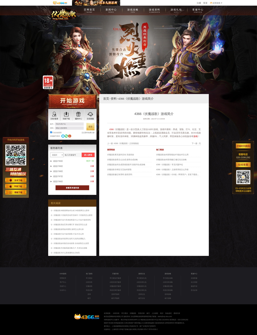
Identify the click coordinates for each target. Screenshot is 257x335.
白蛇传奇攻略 (168, 282)
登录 (205, 3)
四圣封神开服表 (115, 290)
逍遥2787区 (58, 176)
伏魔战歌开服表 (115, 286)
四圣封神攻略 (168, 290)
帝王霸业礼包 (141, 278)
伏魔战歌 (89, 286)
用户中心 (63, 282)
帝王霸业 (89, 278)
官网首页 (89, 10)
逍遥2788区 (58, 171)
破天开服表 (115, 298)
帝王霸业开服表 (115, 278)
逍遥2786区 (58, 181)
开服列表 (115, 274)
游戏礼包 (176, 10)
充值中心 (63, 286)
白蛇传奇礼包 (141, 282)
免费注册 (91, 133)
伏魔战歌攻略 (168, 286)
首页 (106, 98)
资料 (114, 98)
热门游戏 (89, 274)
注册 (199, 3)
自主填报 (194, 282)
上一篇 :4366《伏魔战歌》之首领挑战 (123, 143)
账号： (67, 124)
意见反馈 (194, 290)
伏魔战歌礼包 (141, 286)
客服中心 (198, 10)
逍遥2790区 (58, 161)
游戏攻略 (133, 10)
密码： (67, 128)
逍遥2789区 (58, 166)
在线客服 (194, 278)
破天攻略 (168, 298)
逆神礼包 (141, 294)
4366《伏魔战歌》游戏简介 (136, 98)
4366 (111, 129)
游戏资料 (154, 10)
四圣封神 (89, 290)
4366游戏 (63, 274)
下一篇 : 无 (196, 143)
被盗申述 (194, 286)
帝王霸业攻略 (168, 278)
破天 (89, 298)
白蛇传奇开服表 (115, 282)
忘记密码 (85, 133)
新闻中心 (111, 10)
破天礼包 (141, 298)
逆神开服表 (115, 294)
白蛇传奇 (89, 282)
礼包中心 (63, 290)
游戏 (195, 136)
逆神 (89, 294)
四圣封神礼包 (141, 290)
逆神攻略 (168, 294)
